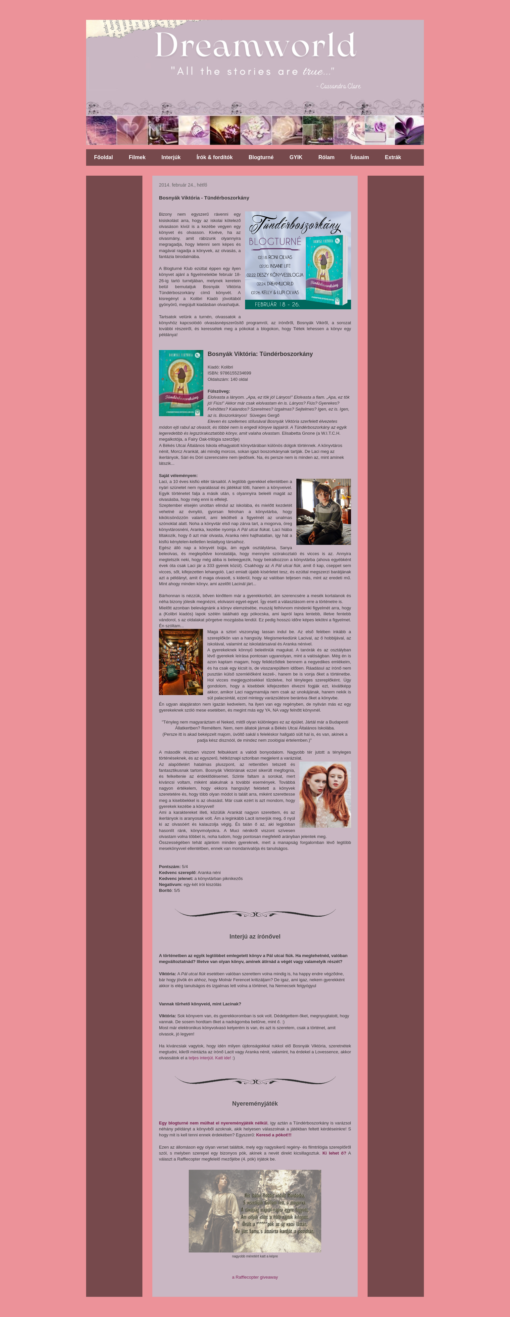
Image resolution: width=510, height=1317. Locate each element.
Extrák (393, 157)
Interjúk (171, 157)
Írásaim (359, 157)
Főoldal (103, 157)
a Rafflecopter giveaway (255, 1277)
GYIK (295, 157)
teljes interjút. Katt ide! (210, 1057)
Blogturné (261, 157)
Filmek (137, 157)
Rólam (326, 157)
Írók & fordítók (214, 157)
